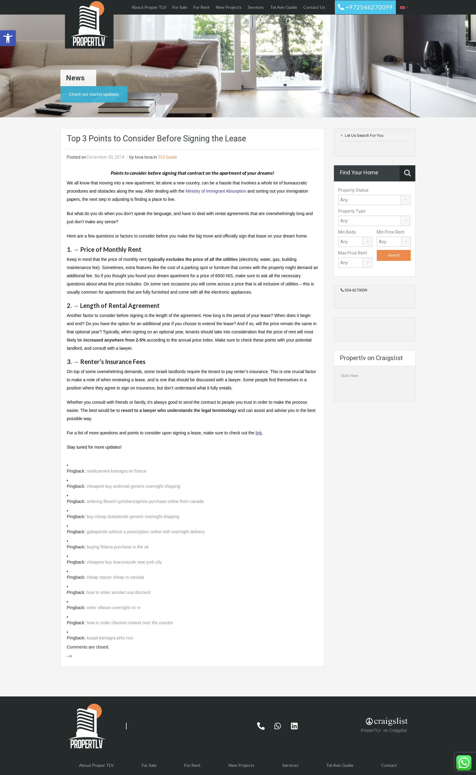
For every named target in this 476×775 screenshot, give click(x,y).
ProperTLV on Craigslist (384, 730)
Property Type (351, 211)
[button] (8, 38)
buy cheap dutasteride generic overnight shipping (133, 516)
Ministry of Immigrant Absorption (215, 191)
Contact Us (314, 7)
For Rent (201, 7)
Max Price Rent (352, 253)
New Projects (229, 7)
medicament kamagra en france (116, 471)
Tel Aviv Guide (283, 7)
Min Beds (347, 232)
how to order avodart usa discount (119, 592)
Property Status (353, 190)
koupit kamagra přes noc (110, 637)
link (259, 432)
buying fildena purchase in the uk (118, 546)
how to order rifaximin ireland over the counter (130, 622)
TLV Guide (167, 157)
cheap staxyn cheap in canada (115, 577)
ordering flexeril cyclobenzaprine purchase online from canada (145, 501)
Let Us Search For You (364, 135)
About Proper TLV (148, 7)
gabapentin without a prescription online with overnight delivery (146, 531)
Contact (389, 765)
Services (256, 7)
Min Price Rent (390, 232)
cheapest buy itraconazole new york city (124, 562)
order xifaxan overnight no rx (113, 607)
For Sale (179, 7)
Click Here (349, 375)
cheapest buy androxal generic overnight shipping (133, 486)
